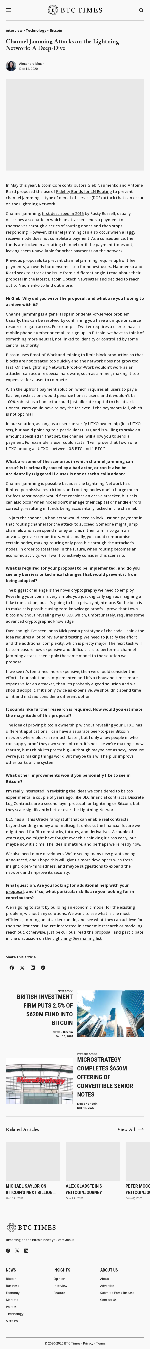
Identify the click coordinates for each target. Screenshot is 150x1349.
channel (71, 260)
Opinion (59, 1278)
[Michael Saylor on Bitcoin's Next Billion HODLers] (33, 1161)
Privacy (88, 1343)
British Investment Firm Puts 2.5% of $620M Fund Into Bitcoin (45, 1009)
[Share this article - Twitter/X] (22, 968)
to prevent (53, 260)
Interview (60, 1285)
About (104, 1278)
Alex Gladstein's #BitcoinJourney (84, 1189)
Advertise (107, 1285)
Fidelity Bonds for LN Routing (84, 191)
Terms (101, 1343)
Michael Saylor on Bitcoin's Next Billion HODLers (29, 1189)
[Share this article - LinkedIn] (33, 968)
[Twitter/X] (17, 1251)
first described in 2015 (63, 213)
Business (12, 1285)
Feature (59, 1292)
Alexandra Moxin (32, 64)
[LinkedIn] (26, 1251)
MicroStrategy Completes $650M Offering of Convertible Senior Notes (105, 1077)
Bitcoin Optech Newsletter (73, 279)
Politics (11, 1306)
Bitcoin (56, 30)
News (81, 1103)
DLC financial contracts (104, 797)
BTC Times (72, 1343)
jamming (88, 260)
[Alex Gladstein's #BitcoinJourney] (93, 1161)
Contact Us (108, 1299)
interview (14, 30)
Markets (12, 1299)
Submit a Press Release (117, 1292)
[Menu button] (9, 10)
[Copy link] (43, 968)
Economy (13, 1292)
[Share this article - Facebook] (12, 968)
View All (130, 1129)
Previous (14, 260)
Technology (36, 30)
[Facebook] (8, 1251)
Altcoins (12, 1320)
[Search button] (141, 10)
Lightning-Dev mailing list (77, 938)
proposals (32, 260)
